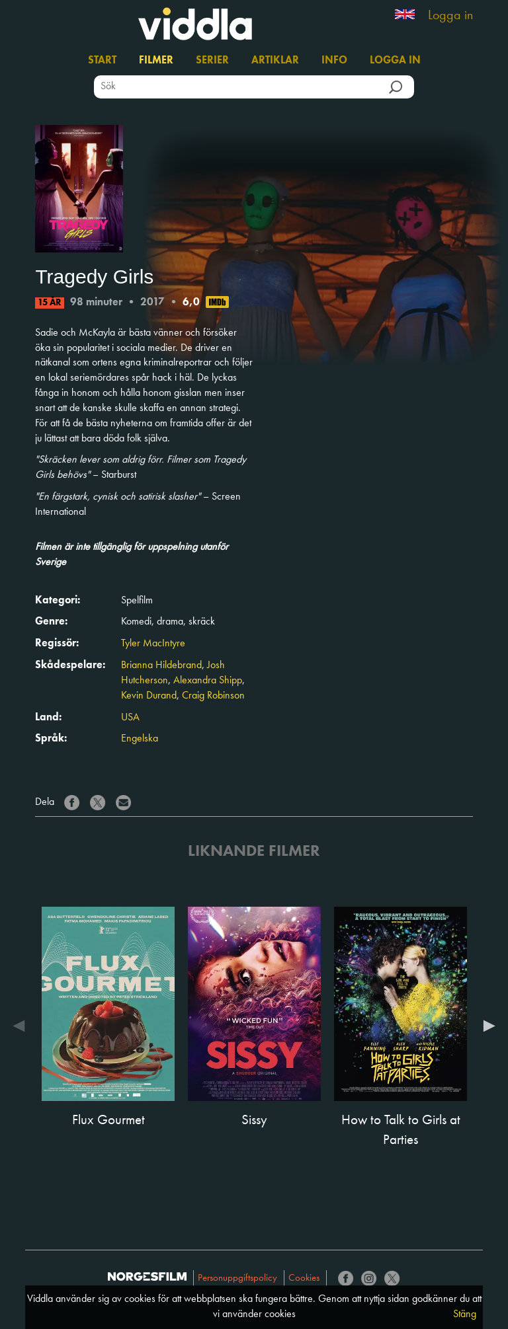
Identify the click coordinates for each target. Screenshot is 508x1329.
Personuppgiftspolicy (237, 1278)
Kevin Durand (149, 696)
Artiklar (275, 61)
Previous (22, 1025)
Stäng (464, 1314)
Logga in (450, 15)
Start (102, 61)
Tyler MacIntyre (153, 643)
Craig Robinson (213, 696)
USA (130, 717)
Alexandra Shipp (207, 680)
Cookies (303, 1278)
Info (334, 61)
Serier (212, 61)
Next (486, 1025)
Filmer (156, 61)
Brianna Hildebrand (161, 665)
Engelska (139, 739)
